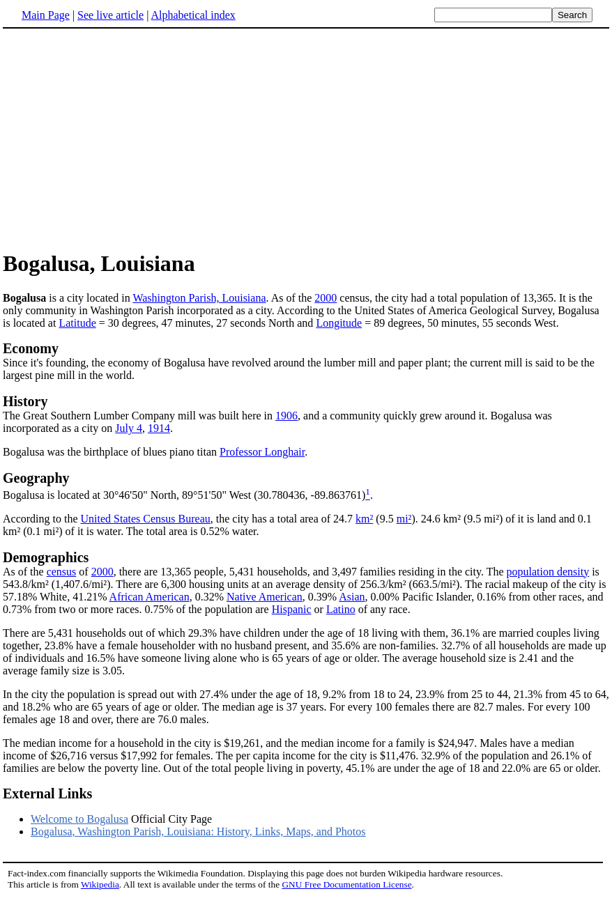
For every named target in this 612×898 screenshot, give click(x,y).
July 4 (128, 428)
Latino (340, 609)
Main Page (46, 15)
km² (364, 519)
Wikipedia (100, 884)
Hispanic (292, 609)
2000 (325, 298)
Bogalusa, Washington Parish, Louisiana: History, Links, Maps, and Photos (198, 831)
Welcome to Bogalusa (79, 819)
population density (548, 572)
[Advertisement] (120, 138)
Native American (265, 597)
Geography (36, 478)
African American (149, 597)
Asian (352, 597)
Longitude (339, 323)
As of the (25, 572)
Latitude (77, 323)
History (25, 401)
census (62, 572)
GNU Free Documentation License (346, 884)
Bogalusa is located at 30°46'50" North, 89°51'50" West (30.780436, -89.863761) (184, 495)
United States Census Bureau (146, 519)
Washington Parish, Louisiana (199, 298)
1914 (159, 428)
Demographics (46, 557)
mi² (404, 519)
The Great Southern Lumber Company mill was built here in (139, 415)
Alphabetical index (193, 15)
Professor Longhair (262, 452)
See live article (110, 15)
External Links (47, 793)
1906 (286, 415)
